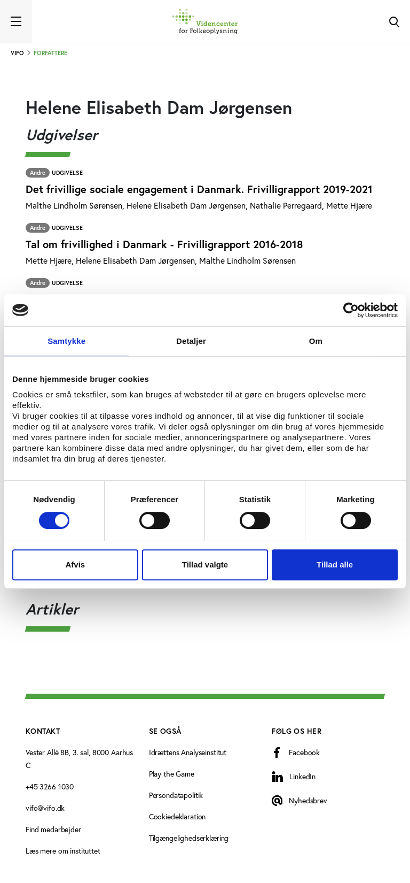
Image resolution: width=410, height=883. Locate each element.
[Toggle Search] (394, 21)
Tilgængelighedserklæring (189, 838)
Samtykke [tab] (66, 340)
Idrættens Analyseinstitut (188, 752)
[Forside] (205, 21)
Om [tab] (315, 340)
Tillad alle (335, 564)
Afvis (75, 564)
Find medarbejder (53, 829)
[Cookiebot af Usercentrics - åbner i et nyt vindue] (351, 310)
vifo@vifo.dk (45, 808)
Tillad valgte (205, 564)
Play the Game (171, 774)
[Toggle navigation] (16, 21)
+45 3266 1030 (50, 786)
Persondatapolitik (176, 795)
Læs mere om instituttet (63, 851)
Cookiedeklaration (177, 816)
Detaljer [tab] (191, 340)
